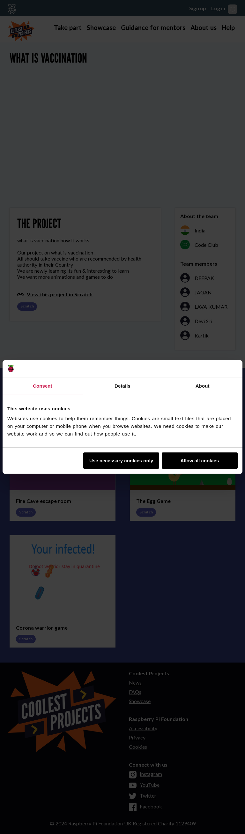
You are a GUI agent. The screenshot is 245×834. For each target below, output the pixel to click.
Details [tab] (122, 386)
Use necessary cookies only (121, 460)
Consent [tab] (42, 386)
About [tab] (203, 386)
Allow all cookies (199, 460)
